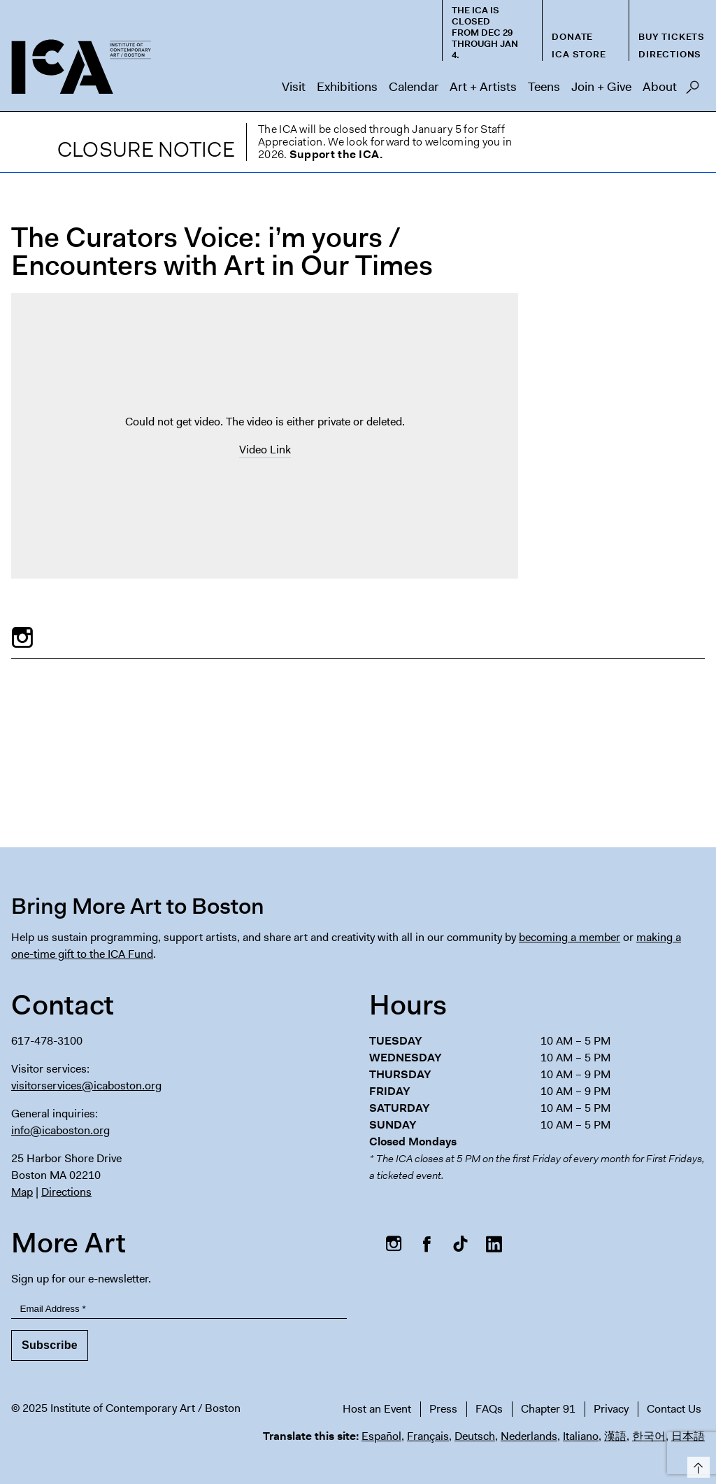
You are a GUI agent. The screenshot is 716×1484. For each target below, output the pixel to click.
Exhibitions (347, 86)
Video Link (265, 449)
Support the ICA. (336, 154)
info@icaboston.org (60, 1130)
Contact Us (674, 1408)
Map (22, 1192)
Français (428, 1436)
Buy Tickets (671, 37)
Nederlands (529, 1436)
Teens (544, 86)
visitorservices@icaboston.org (86, 1085)
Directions (669, 54)
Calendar (413, 86)
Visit (294, 86)
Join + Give (601, 86)
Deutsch (474, 1436)
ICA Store (579, 54)
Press (443, 1408)
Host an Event (377, 1408)
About (660, 86)
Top (696, 1464)
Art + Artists (483, 86)
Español (381, 1436)
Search (692, 90)
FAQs (489, 1408)
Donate (572, 37)
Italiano (581, 1436)
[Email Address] (179, 1309)
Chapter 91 (548, 1408)
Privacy (611, 1408)
